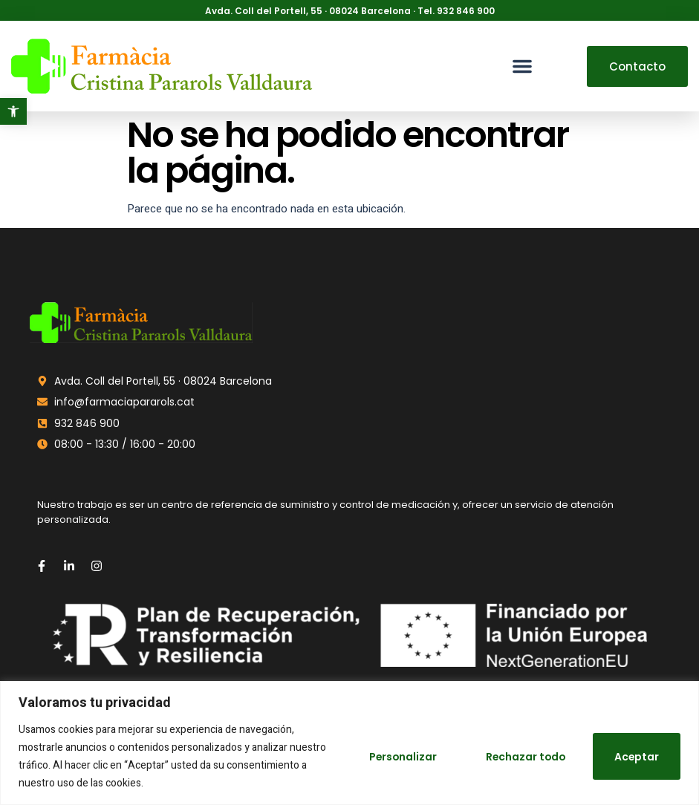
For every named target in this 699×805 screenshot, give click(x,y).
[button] (13, 111)
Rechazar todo (521, 756)
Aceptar (635, 756)
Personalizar (395, 756)
